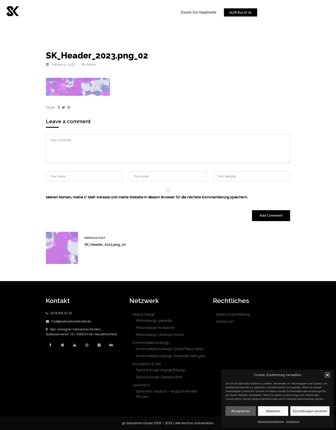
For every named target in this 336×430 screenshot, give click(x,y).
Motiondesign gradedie (154, 321)
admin (91, 64)
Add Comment (271, 215)
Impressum (293, 421)
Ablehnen (273, 411)
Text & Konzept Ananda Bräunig (160, 370)
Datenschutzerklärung (271, 421)
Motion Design (144, 314)
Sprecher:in (141, 385)
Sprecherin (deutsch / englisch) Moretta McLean (166, 394)
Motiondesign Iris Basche (155, 328)
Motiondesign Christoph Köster (160, 335)
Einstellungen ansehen (310, 411)
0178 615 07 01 (240, 12)
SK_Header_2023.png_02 (105, 245)
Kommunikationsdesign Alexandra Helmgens (171, 356)
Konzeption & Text (147, 364)
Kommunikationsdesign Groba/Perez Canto (170, 349)
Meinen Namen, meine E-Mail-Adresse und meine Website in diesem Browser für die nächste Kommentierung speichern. (147, 197)
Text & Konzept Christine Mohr (159, 377)
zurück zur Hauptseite (198, 12)
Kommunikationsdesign (151, 343)
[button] (327, 375)
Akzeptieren (240, 411)
